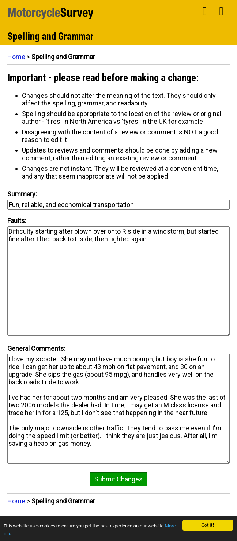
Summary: (22, 194)
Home (16, 57)
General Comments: (36, 348)
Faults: (16, 221)
